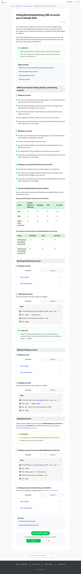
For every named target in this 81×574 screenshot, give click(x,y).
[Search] (75, 1)
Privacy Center (61, 564)
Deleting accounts (24, 79)
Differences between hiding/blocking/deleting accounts (36, 68)
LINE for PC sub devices (51, 490)
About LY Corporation (21, 564)
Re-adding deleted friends (27, 521)
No (48, 540)
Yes (33, 540)
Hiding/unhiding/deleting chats (29, 525)
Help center (3, 2)
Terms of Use (36, 564)
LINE (2, 1)
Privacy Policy (48, 564)
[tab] (28, 270)
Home (12, 6)
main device (40, 311)
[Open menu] (78, 1)
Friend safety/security (27, 6)
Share (62, 22)
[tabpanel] (40, 280)
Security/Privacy (18, 6)
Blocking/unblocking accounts (28, 71)
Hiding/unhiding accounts (27, 75)
